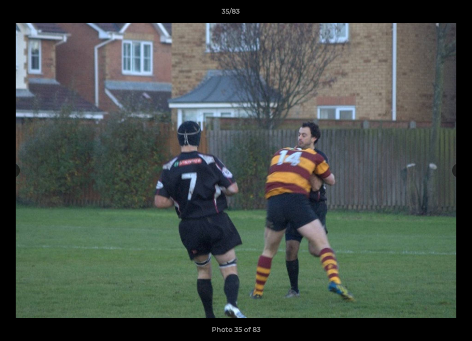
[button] (432, 13)
